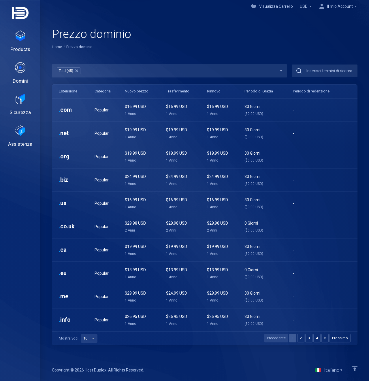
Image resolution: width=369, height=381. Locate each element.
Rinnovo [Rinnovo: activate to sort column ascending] (214, 91)
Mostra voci (78, 338)
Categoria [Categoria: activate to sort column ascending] (103, 91)
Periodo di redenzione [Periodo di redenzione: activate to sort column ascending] (311, 91)
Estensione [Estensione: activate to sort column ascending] (68, 91)
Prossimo (340, 338)
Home (57, 47)
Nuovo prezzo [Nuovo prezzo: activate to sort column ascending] (136, 91)
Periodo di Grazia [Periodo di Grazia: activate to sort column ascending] (258, 91)
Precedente (276, 338)
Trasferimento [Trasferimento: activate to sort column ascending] (177, 91)
